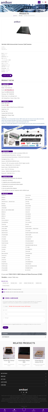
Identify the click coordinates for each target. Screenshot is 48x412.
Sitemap (23, 406)
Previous (2, 357)
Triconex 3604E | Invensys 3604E (39, 361)
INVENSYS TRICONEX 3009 (29, 283)
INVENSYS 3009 (38, 283)
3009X (20, 283)
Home (15, 15)
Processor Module (6, 285)
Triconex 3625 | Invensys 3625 (9, 361)
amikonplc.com (26, 405)
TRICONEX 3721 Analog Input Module (14, 289)
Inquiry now (6, 75)
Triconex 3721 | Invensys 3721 (24, 361)
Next (46, 357)
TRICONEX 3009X (14, 283)
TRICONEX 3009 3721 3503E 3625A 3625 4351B (14, 292)
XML (26, 406)
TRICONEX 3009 (5, 283)
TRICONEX (20, 15)
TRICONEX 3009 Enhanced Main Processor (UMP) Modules (19, 306)
